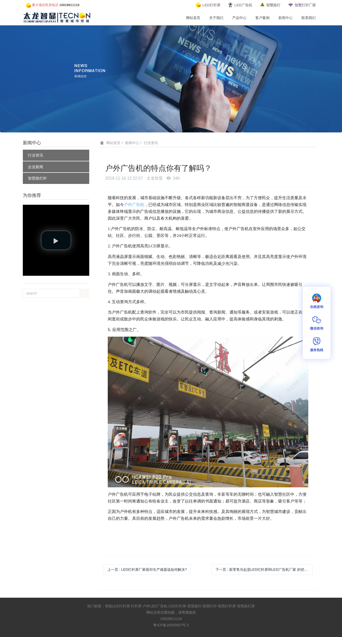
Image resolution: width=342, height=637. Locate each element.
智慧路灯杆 (37, 178)
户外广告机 (134, 204)
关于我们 (216, 18)
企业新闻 (35, 167)
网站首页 (193, 18)
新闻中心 (285, 18)
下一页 (264, 569)
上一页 (147, 569)
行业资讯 (35, 155)
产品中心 (239, 18)
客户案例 (262, 18)
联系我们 (308, 18)
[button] (56, 240)
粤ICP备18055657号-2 (171, 625)
